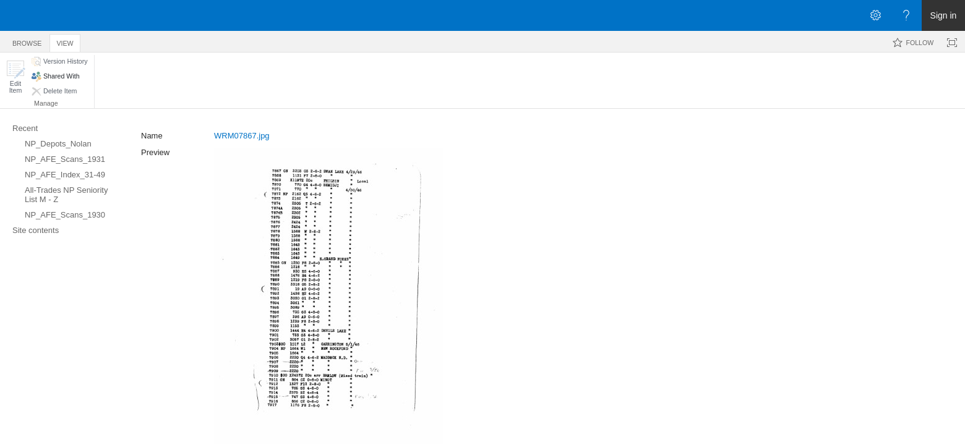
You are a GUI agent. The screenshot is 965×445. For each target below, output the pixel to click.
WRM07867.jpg (242, 135)
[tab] (27, 41)
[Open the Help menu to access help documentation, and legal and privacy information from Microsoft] (906, 15)
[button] (15, 77)
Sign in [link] (943, 15)
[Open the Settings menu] (875, 15)
